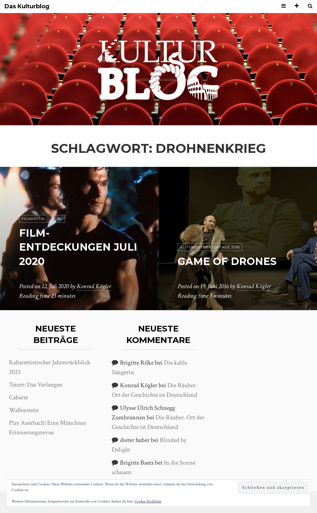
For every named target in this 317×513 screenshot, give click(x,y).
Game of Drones (227, 261)
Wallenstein (24, 410)
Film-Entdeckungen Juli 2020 (78, 247)
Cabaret (18, 397)
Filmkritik (33, 219)
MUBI (56, 219)
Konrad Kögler (94, 286)
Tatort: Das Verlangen (36, 385)
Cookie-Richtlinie (148, 501)
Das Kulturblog (26, 6)
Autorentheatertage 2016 (210, 247)
